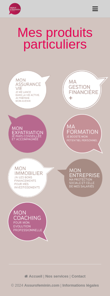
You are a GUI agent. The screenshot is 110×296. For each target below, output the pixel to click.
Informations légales (80, 285)
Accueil (33, 276)
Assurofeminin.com (41, 285)
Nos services (57, 276)
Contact (79, 276)
